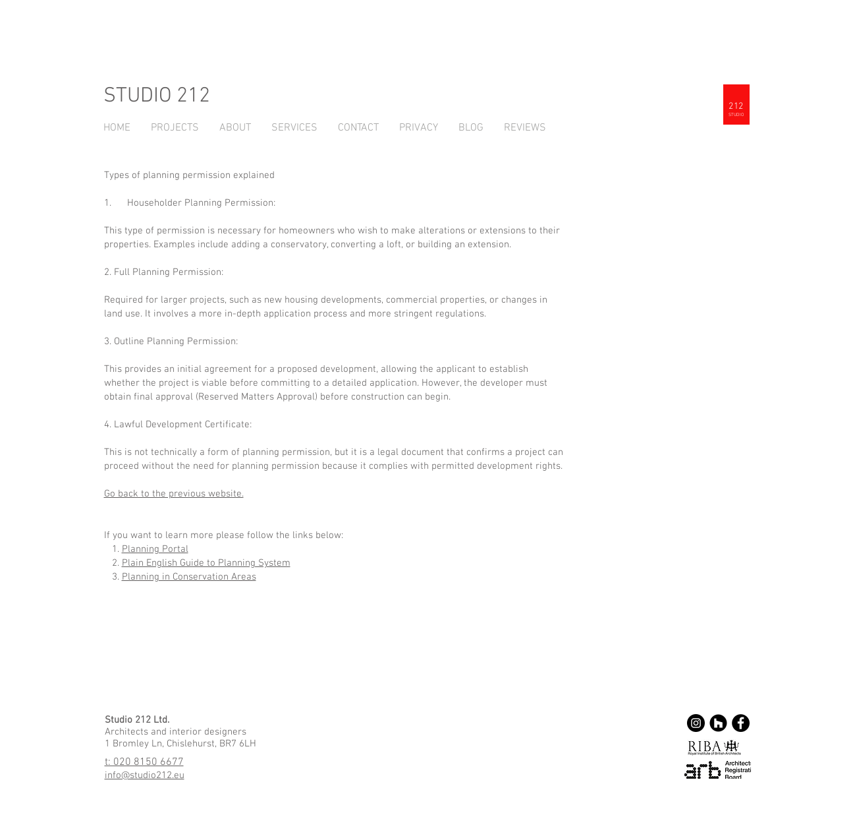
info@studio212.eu (144, 775)
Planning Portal (155, 549)
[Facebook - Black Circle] (741, 723)
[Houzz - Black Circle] (718, 723)
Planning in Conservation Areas (189, 577)
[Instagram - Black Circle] (696, 723)
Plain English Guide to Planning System (206, 563)
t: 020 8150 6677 (144, 762)
